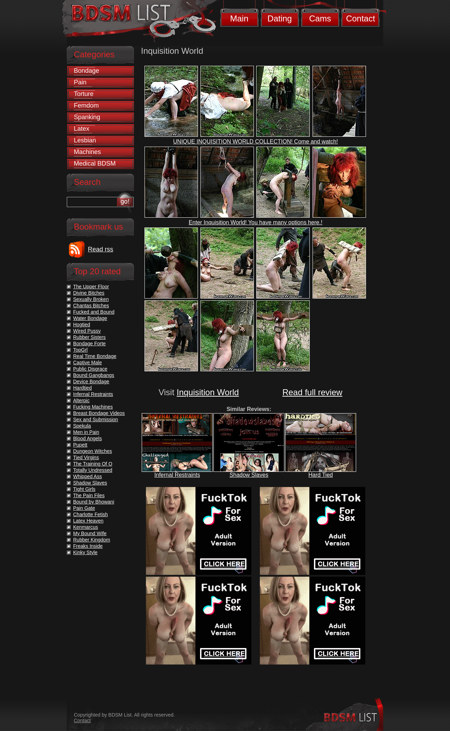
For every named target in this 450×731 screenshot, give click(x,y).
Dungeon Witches (92, 451)
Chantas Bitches (91, 305)
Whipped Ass (87, 476)
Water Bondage (90, 318)
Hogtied (81, 324)
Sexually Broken (91, 299)
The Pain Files (88, 495)
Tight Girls (84, 489)
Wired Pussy (87, 331)
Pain (80, 82)
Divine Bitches (88, 293)
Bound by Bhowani (93, 502)
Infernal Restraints (177, 475)
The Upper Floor (91, 286)
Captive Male (87, 362)
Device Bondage (91, 381)
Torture (84, 93)
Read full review (312, 392)
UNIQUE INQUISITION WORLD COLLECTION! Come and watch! (255, 142)
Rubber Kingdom (91, 540)
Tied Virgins (86, 457)
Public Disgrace (90, 369)
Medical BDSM (95, 163)
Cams (320, 18)
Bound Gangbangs (93, 375)
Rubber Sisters (89, 337)
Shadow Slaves (249, 475)
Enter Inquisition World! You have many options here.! (255, 222)
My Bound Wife (90, 533)
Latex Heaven (88, 521)
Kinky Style (85, 552)
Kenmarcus (85, 527)
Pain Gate (84, 508)
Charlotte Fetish (90, 514)
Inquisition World (207, 392)
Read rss (100, 249)
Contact (360, 18)
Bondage (86, 70)
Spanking (87, 117)
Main (239, 18)
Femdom (86, 105)
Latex (81, 128)
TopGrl (80, 350)
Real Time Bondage (94, 356)
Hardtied (82, 388)
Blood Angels (87, 438)
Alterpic (81, 400)
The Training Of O (92, 464)
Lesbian (85, 140)
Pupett (80, 445)
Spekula (82, 426)
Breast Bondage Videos (99, 413)
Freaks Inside (88, 546)
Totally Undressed (92, 470)
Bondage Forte (89, 343)
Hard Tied (320, 475)
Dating (280, 18)
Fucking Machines (93, 407)
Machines (87, 151)
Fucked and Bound (94, 312)
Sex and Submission (95, 419)
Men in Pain (86, 432)
